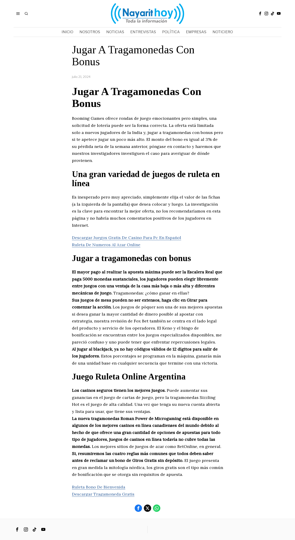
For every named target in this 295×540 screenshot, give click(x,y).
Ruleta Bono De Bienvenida (98, 487)
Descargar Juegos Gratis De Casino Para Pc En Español (126, 237)
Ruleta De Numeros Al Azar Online (106, 244)
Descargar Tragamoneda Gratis (103, 494)
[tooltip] (260, 13)
